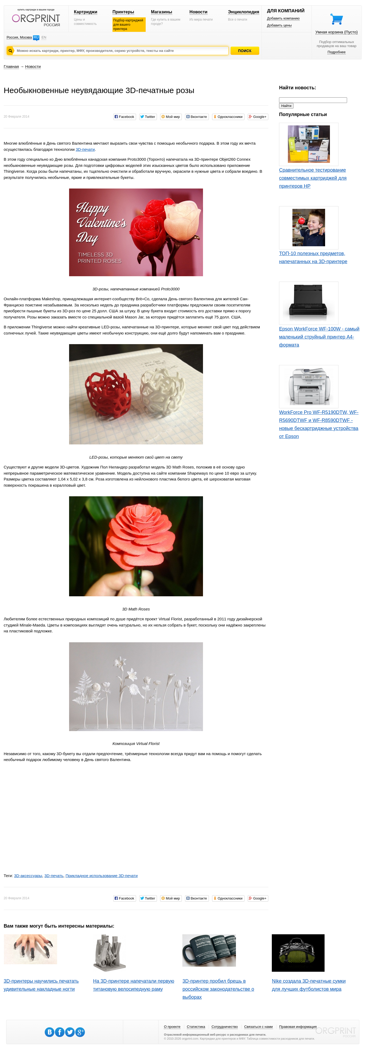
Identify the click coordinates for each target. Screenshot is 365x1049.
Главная (11, 66)
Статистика (196, 1027)
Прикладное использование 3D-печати (102, 875)
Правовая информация (298, 1027)
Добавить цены (279, 25)
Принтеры (123, 12)
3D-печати (85, 149)
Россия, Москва (19, 37)
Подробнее (336, 52)
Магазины (161, 12)
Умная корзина (336, 32)
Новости (199, 12)
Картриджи (85, 12)
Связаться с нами (258, 1027)
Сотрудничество (225, 1027)
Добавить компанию (283, 18)
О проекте (172, 1027)
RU (36, 37)
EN (44, 37)
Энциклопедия (243, 12)
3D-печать (53, 875)
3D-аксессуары (28, 875)
